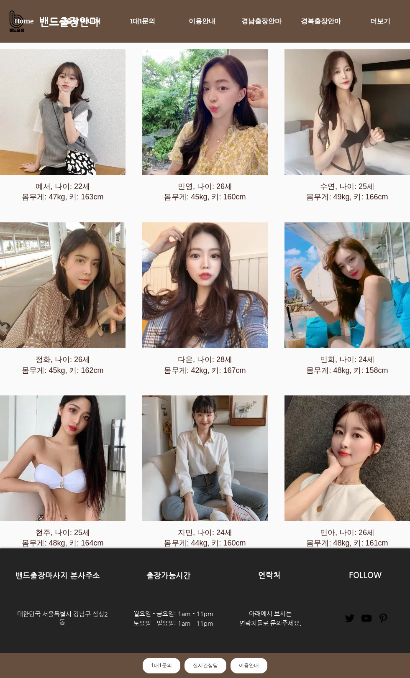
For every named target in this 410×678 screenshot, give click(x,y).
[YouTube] (366, 618)
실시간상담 (205, 665)
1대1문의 (161, 665)
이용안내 (249, 665)
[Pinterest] (383, 618)
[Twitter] (349, 618)
